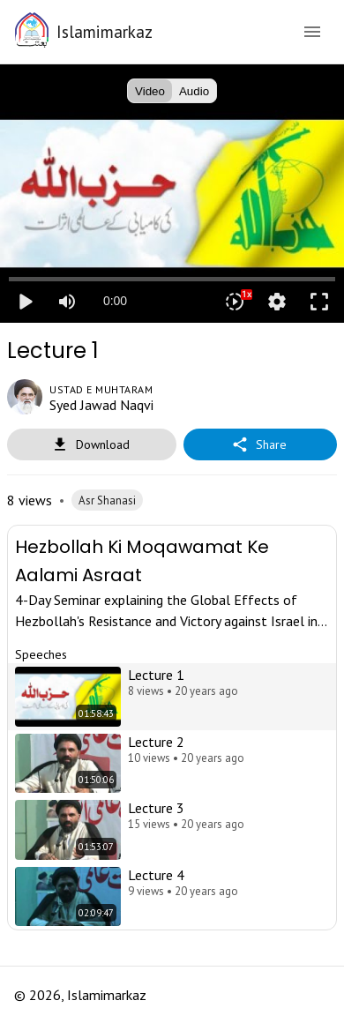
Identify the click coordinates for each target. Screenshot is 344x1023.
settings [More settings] (277, 301)
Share (260, 445)
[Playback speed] (234, 301)
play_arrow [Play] (25, 302)
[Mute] (67, 301)
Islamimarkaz (104, 31)
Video (150, 90)
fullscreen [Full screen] (319, 302)
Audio (194, 90)
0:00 (115, 301)
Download (91, 445)
